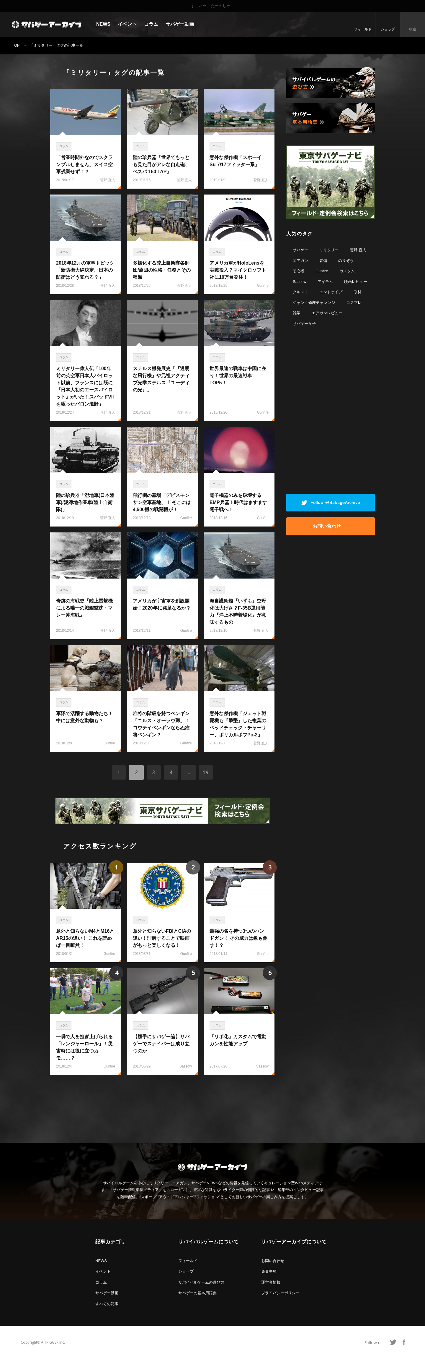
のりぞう (346, 260)
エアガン (300, 260)
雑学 (296, 313)
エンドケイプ (330, 292)
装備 (323, 260)
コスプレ (354, 302)
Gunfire (322, 271)
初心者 (298, 271)
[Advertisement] (162, 1106)
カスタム (347, 271)
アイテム (325, 281)
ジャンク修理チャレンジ (314, 302)
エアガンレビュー (327, 313)
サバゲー (300, 250)
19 (207, 772)
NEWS (103, 24)
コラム (151, 24)
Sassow (299, 281)
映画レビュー (355, 281)
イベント (127, 24)
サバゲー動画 (180, 24)
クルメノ (300, 292)
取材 (357, 292)
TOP (16, 45)
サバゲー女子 (304, 323)
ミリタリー (329, 250)
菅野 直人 (358, 250)
